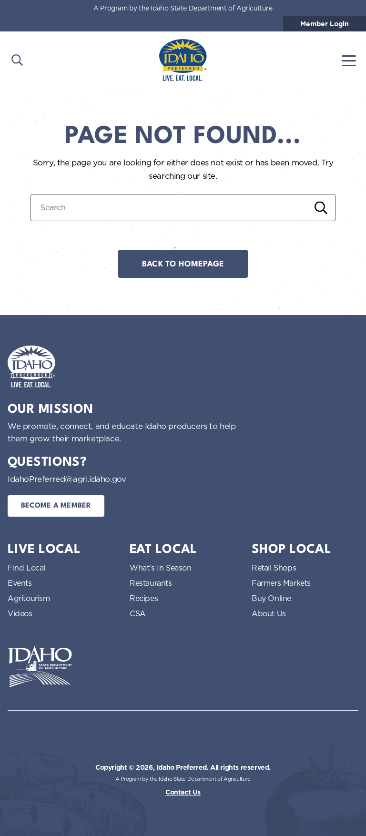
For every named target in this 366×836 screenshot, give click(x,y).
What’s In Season (161, 567)
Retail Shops (274, 567)
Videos (20, 613)
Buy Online (271, 598)
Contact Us (183, 792)
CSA (138, 613)
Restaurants (151, 583)
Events (20, 583)
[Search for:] (183, 207)
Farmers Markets (281, 583)
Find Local (26, 567)
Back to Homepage (183, 264)
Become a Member (56, 506)
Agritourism (29, 598)
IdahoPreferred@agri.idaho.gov (67, 479)
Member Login (324, 24)
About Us (269, 613)
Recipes (144, 598)
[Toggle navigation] (348, 60)
